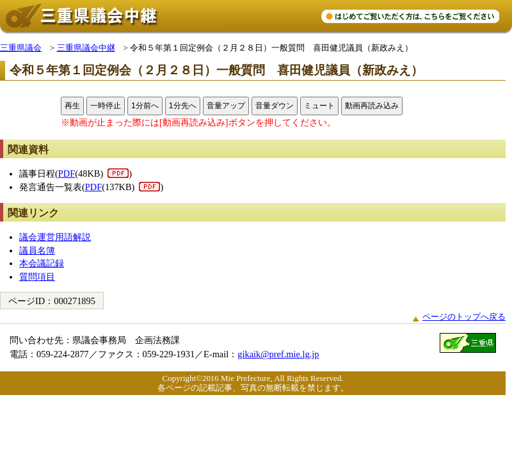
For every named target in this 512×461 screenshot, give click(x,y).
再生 (72, 105)
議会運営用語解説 (55, 237)
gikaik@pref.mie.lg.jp (278, 354)
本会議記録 (41, 263)
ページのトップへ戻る (464, 316)
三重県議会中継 (86, 48)
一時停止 (105, 105)
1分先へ (182, 105)
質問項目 (37, 276)
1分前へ (145, 105)
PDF (66, 173)
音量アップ (226, 105)
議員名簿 (37, 250)
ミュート (319, 105)
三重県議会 (21, 48)
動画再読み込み (372, 105)
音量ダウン (274, 105)
